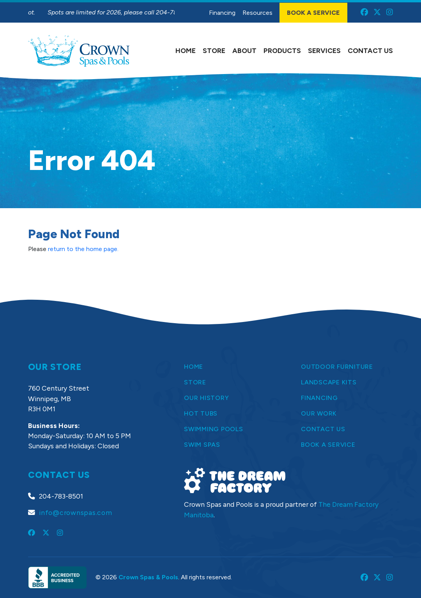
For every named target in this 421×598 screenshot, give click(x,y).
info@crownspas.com (75, 512)
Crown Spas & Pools (148, 577)
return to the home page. (83, 249)
